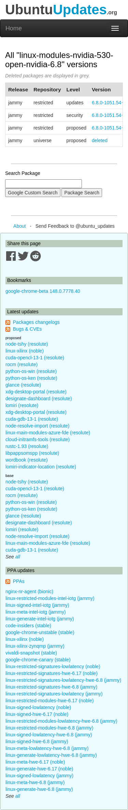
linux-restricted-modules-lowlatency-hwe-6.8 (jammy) (61, 721)
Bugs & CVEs (27, 329)
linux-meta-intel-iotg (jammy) (35, 612)
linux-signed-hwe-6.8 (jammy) (36, 741)
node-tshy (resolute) (26, 344)
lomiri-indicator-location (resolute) (40, 466)
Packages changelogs (36, 322)
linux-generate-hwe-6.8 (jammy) (39, 789)
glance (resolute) (23, 385)
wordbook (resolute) (26, 460)
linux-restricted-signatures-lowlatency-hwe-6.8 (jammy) (63, 680)
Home (13, 28)
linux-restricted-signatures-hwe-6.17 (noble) (51, 673)
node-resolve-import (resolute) (37, 426)
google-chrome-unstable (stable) (39, 632)
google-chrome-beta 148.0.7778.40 (42, 291)
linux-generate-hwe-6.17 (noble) (39, 768)
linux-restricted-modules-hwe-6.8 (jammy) (49, 728)
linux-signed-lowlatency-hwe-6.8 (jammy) (48, 734)
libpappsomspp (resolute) (32, 453)
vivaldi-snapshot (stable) (31, 653)
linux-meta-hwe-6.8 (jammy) (35, 782)
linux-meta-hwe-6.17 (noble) (35, 762)
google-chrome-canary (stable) (38, 659)
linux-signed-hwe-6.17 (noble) (36, 714)
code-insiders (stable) (28, 625)
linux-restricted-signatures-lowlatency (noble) (52, 666)
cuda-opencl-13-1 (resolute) (34, 357)
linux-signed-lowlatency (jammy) (39, 775)
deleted (100, 140)
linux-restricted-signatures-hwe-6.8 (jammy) (51, 687)
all (17, 556)
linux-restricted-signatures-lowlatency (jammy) (54, 693)
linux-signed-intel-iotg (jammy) (37, 605)
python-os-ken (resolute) (31, 378)
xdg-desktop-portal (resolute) (36, 391)
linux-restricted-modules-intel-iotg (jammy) (50, 598)
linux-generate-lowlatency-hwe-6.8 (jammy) (51, 755)
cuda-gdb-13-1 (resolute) (31, 419)
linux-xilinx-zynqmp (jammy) (35, 646)
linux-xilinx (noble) (24, 351)
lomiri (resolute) (21, 405)
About (19, 226)
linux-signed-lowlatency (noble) (38, 707)
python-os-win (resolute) (31, 371)
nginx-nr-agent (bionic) (29, 591)
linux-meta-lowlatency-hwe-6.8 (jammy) (47, 748)
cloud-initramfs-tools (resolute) (37, 439)
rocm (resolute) (21, 364)
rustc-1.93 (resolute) (26, 446)
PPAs (19, 581)
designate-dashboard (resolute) (38, 398)
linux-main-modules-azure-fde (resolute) (47, 432)
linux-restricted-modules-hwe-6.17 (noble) (49, 700)
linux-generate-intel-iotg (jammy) (39, 618)
